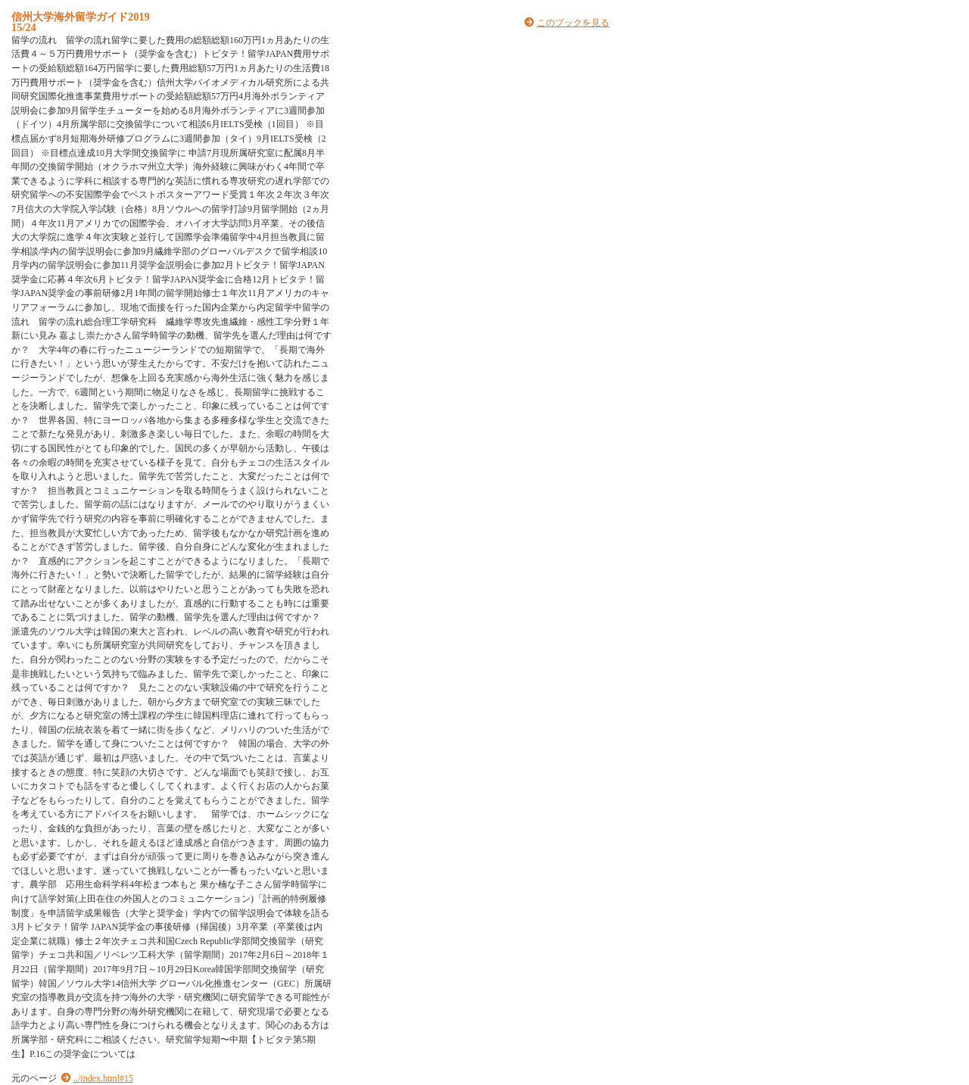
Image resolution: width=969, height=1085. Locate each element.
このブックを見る (573, 22)
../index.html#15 (103, 1078)
